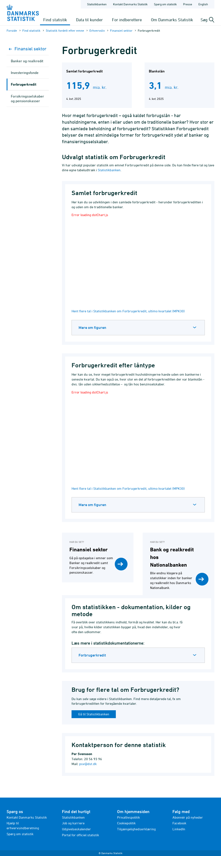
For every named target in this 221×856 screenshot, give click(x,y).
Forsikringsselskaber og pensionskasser (27, 98)
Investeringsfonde (25, 73)
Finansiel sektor (121, 30)
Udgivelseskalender (76, 829)
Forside (12, 30)
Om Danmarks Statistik (172, 19)
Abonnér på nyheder (187, 817)
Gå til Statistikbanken (93, 714)
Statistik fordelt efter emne (65, 30)
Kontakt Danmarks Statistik (27, 817)
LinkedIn (178, 829)
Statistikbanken (97, 4)
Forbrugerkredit (92, 655)
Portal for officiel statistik (80, 835)
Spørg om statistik (20, 834)
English (203, 4)
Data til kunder (89, 19)
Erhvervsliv (97, 30)
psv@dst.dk (88, 764)
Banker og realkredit (27, 61)
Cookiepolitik (126, 823)
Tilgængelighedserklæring (136, 829)
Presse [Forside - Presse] (187, 4)
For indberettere (127, 19)
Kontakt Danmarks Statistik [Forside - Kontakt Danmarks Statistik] (130, 4)
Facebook (179, 823)
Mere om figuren (92, 327)
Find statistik (55, 19)
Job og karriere (73, 823)
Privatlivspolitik (128, 817)
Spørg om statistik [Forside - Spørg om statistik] (165, 4)
